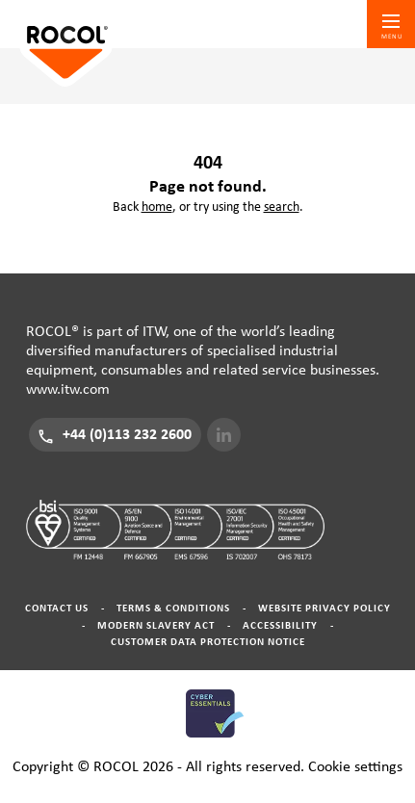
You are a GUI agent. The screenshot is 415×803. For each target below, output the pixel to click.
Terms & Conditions (173, 608)
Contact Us (57, 608)
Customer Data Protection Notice (208, 641)
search (281, 207)
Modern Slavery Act (156, 625)
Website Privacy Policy (324, 608)
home (157, 207)
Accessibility (280, 625)
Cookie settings (355, 766)
